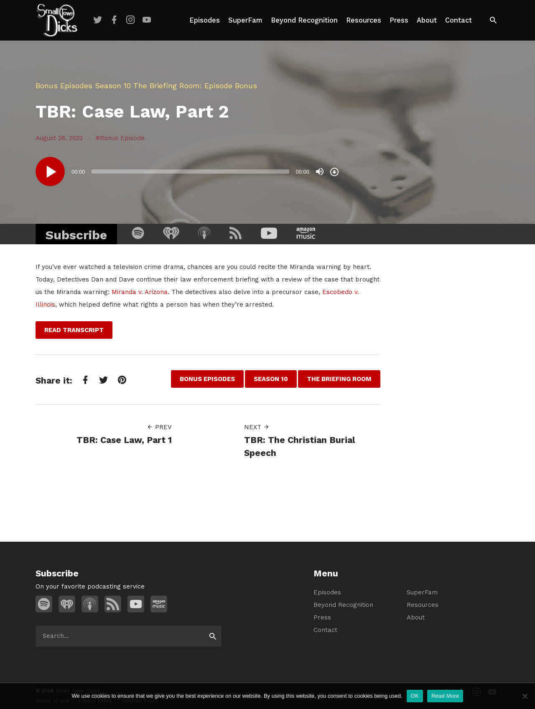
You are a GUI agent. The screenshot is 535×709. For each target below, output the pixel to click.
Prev (159, 427)
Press (399, 20)
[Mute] (319, 171)
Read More (445, 696)
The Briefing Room (166, 85)
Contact (458, 20)
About (427, 20)
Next (257, 427)
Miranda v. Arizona (140, 292)
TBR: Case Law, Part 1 (124, 440)
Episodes (204, 20)
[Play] (50, 171)
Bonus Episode (122, 138)
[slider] (191, 171)
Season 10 (113, 85)
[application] (188, 171)
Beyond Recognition (304, 20)
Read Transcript (74, 330)
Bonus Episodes (64, 85)
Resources (363, 20)
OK (415, 696)
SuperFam (245, 20)
